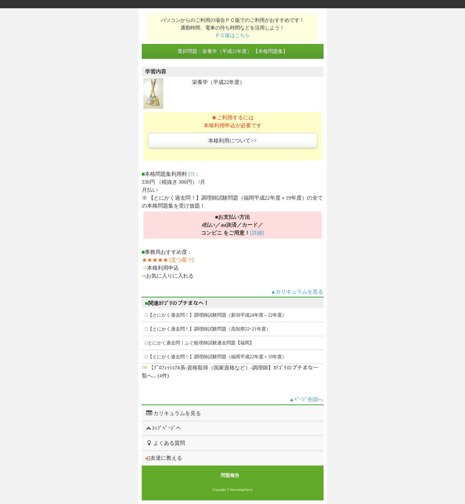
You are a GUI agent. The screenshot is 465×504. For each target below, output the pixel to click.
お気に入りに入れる (170, 276)
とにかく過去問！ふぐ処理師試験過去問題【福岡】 (199, 342)
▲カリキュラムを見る (297, 291)
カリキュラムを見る (173, 413)
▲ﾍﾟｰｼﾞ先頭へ (306, 399)
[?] (191, 174)
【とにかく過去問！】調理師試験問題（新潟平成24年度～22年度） (216, 315)
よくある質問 (165, 443)
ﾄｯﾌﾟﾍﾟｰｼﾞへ (163, 428)
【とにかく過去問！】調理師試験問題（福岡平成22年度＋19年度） (216, 356)
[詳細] (257, 233)
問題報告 (230, 475)
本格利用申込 (163, 268)
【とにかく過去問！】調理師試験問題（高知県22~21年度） (208, 329)
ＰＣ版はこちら (232, 35)
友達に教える (163, 458)
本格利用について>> (232, 140)
